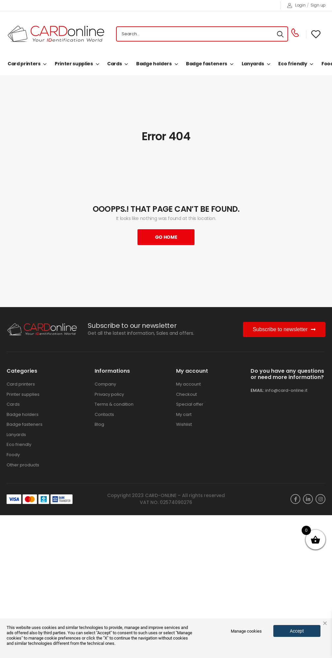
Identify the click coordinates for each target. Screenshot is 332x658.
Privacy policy (109, 394)
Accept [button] (297, 631)
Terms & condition (114, 404)
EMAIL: (257, 390)
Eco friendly (292, 63)
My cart (184, 414)
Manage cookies (246, 631)
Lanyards (253, 63)
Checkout (186, 394)
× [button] (325, 623)
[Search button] (280, 34)
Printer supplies (74, 63)
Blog (99, 424)
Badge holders (153, 63)
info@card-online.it (286, 390)
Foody (13, 454)
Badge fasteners (206, 63)
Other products (23, 465)
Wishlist (184, 424)
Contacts (104, 414)
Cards (114, 63)
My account (188, 384)
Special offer (189, 404)
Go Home (166, 237)
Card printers (24, 63)
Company (105, 384)
